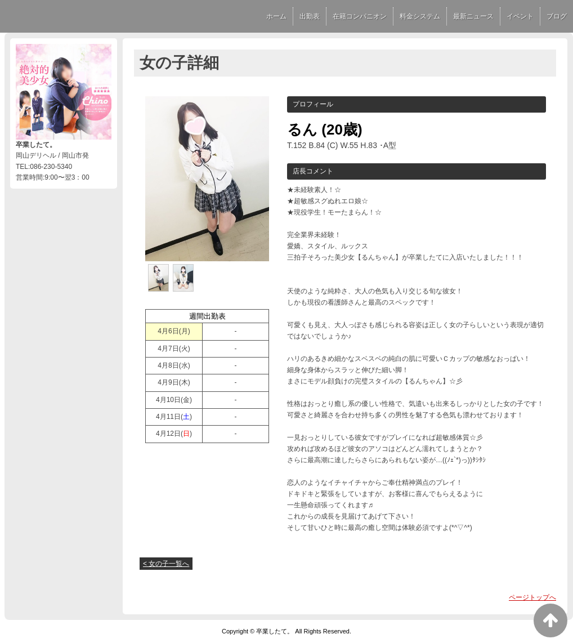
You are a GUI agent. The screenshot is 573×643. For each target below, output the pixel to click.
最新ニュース (473, 16)
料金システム (420, 16)
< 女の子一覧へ (166, 564)
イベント (520, 16)
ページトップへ (532, 597)
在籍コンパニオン (360, 16)
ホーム (276, 16)
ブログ (557, 16)
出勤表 (309, 16)
